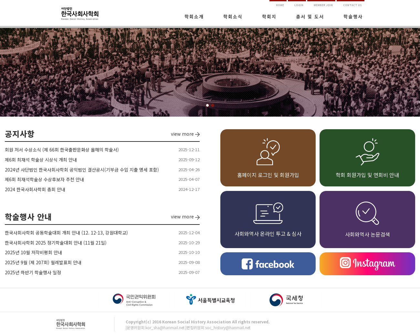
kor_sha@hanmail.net (164, 327)
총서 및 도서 (310, 16)
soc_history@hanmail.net (227, 327)
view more (185, 134)
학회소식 (233, 16)
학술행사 (353, 16)
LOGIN (298, 5)
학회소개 (194, 16)
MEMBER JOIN (323, 5)
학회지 (269, 16)
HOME (280, 5)
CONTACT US (352, 5)
